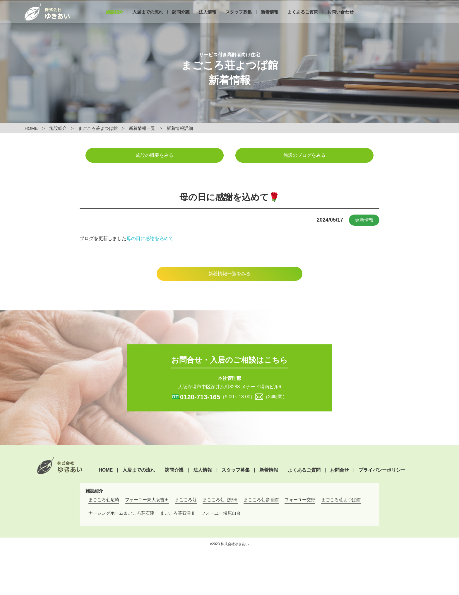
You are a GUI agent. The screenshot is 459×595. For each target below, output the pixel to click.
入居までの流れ (147, 20)
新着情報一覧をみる (229, 273)
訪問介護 (181, 20)
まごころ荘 (186, 499)
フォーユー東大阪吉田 (147, 499)
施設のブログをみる (304, 155)
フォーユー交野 (300, 499)
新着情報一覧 (142, 128)
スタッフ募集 (238, 20)
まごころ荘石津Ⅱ (177, 513)
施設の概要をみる (154, 155)
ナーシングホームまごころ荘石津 (121, 513)
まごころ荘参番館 (261, 499)
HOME (31, 128)
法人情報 (207, 20)
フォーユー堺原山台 (221, 513)
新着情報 (269, 20)
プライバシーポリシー (382, 470)
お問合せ (339, 470)
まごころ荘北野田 (220, 499)
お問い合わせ (340, 20)
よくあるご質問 (302, 20)
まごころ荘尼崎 (103, 499)
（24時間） (275, 396)
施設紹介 (114, 20)
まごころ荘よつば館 (98, 128)
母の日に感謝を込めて (149, 238)
